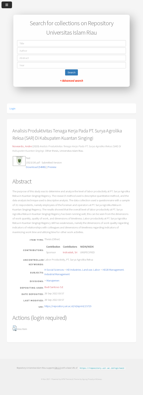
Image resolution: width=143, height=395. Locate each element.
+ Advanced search (71, 80)
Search (71, 72)
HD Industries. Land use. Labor (83, 269)
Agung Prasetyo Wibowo (92, 379)
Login (12, 108)
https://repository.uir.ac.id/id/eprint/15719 (67, 306)
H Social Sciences (54, 269)
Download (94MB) (36, 167)
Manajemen (53, 280)
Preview (52, 167)
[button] (14, 328)
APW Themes (66, 379)
